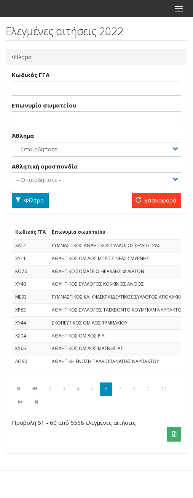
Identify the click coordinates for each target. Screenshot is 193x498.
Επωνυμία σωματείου (44, 105)
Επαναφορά (156, 200)
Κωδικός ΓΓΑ (30, 75)
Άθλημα (23, 136)
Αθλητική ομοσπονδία (45, 166)
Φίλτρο (29, 200)
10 (166, 389)
